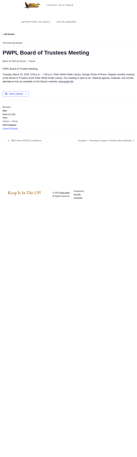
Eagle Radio (64, 193)
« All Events (8, 34)
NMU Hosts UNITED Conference (25, 140)
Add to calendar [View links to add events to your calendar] (16, 94)
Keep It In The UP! (24, 192)
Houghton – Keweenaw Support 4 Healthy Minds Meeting (105, 140)
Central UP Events (10, 128)
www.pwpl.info (66, 81)
